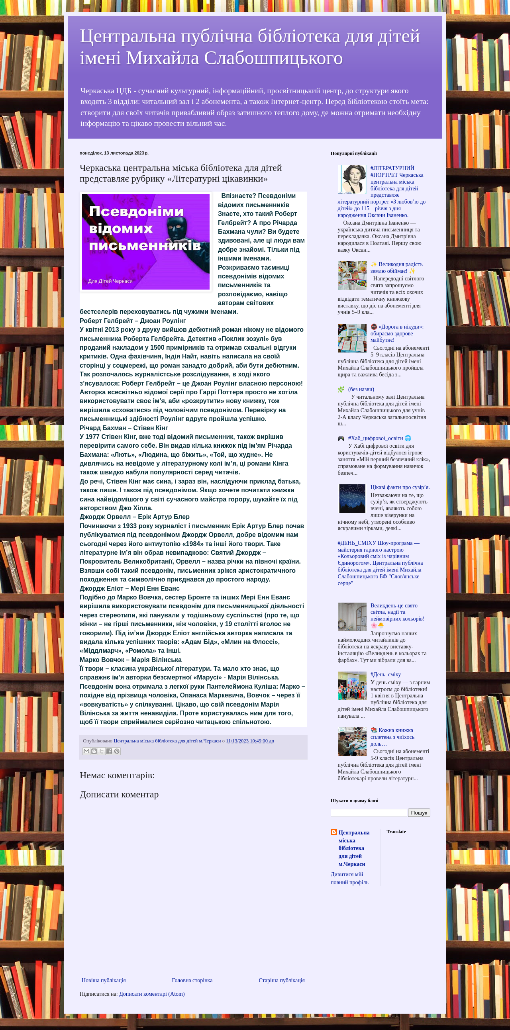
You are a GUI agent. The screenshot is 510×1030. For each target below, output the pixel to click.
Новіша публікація (104, 980)
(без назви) (361, 389)
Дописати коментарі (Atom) (151, 994)
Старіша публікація (282, 980)
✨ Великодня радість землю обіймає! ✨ (397, 267)
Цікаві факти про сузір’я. (400, 487)
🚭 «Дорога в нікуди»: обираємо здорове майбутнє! (397, 333)
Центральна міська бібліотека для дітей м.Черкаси (354, 848)
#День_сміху (386, 675)
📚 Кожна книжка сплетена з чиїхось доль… (392, 737)
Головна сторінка (192, 980)
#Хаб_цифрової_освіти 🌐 (379, 438)
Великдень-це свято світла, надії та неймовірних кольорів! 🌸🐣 (397, 616)
